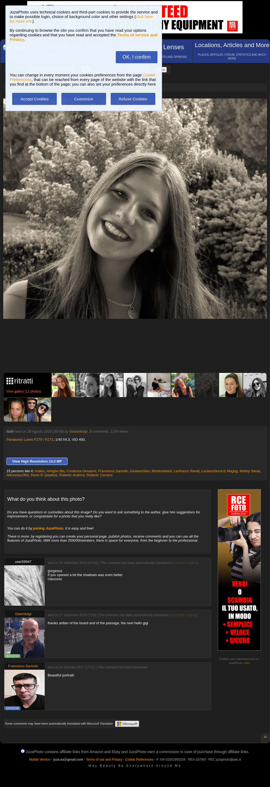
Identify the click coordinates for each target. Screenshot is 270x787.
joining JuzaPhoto (48, 528)
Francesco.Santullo (113, 471)
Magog (232, 471)
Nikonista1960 (17, 475)
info (246, 663)
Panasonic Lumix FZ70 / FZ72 (29, 439)
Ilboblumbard (162, 471)
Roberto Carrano (99, 475)
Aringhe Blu (56, 471)
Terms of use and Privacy (104, 759)
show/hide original (184, 563)
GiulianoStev (140, 471)
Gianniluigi (78, 431)
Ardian (39, 471)
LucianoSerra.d (213, 471)
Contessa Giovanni (81, 471)
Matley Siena (250, 471)
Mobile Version (39, 759)
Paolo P (37, 475)
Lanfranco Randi (186, 471)
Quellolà (50, 475)
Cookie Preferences (139, 759)
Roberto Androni (72, 475)
